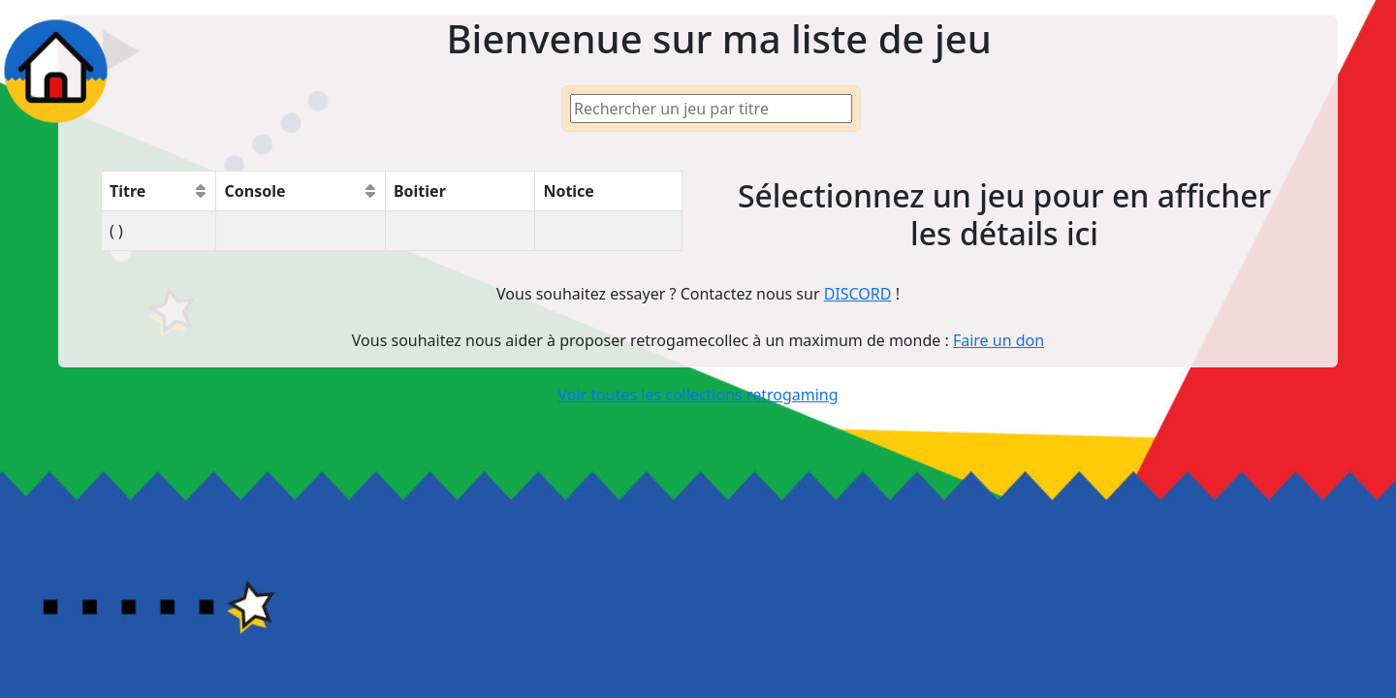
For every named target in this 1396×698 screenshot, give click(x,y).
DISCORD (858, 293)
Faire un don (998, 340)
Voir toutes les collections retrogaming (697, 394)
